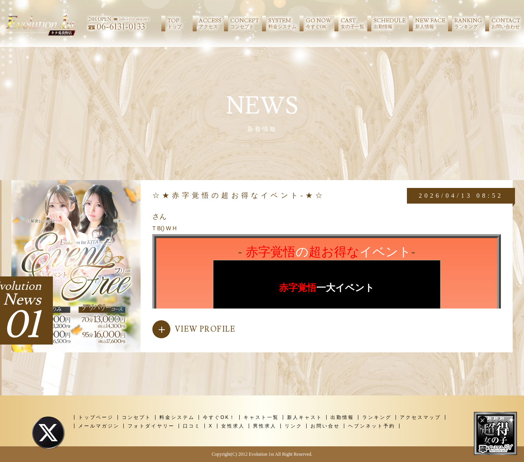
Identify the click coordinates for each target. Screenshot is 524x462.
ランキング (377, 417)
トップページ (96, 417)
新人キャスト (304, 417)
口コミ (192, 426)
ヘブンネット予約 (371, 426)
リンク (293, 426)
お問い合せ (325, 426)
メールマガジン (98, 426)
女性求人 (233, 426)
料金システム (177, 417)
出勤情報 (342, 417)
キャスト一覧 (261, 417)
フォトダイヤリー (151, 426)
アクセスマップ (420, 417)
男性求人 (264, 426)
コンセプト (136, 417)
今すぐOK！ (219, 417)
